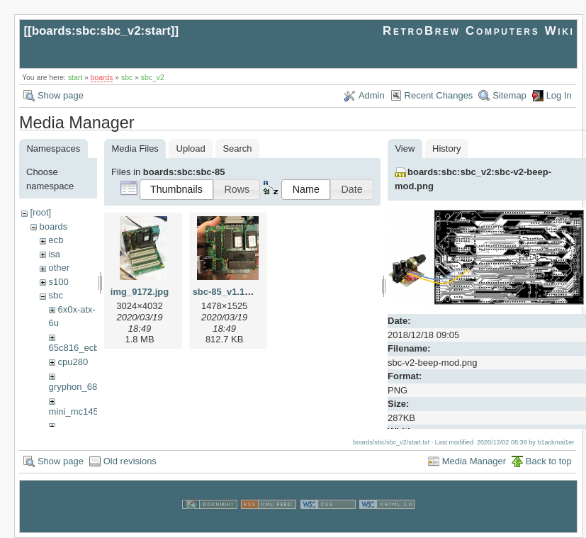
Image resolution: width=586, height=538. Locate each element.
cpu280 (72, 362)
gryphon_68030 (81, 386)
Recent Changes (439, 95)
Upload (190, 148)
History (446, 148)
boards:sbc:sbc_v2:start (101, 31)
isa (54, 254)
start (75, 78)
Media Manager (474, 461)
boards (102, 78)
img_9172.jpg (140, 291)
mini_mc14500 (79, 411)
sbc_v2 (152, 78)
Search (237, 148)
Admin (372, 95)
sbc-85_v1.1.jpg (227, 291)
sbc (127, 78)
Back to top (549, 461)
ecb (55, 240)
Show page (61, 95)
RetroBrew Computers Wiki (479, 31)
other (58, 267)
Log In (559, 95)
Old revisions (130, 461)
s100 (58, 281)
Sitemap (509, 95)
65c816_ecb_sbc (83, 347)
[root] (40, 212)
